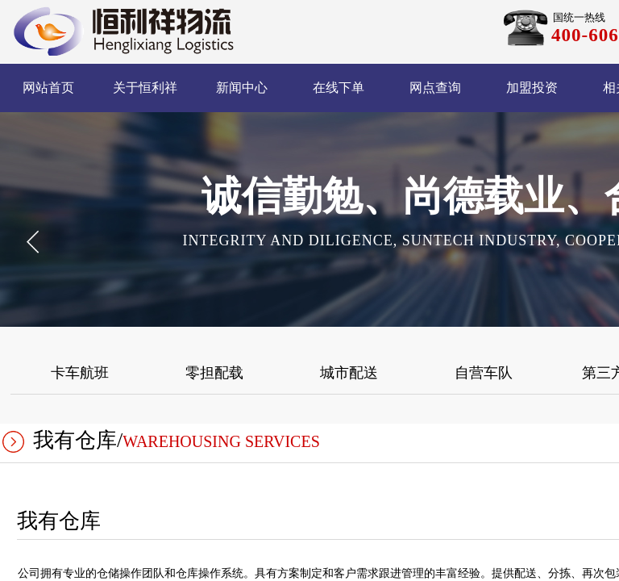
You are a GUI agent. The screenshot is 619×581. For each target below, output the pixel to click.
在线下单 (338, 87)
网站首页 (48, 87)
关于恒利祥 (145, 87)
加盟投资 (532, 87)
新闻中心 (242, 87)
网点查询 (435, 87)
